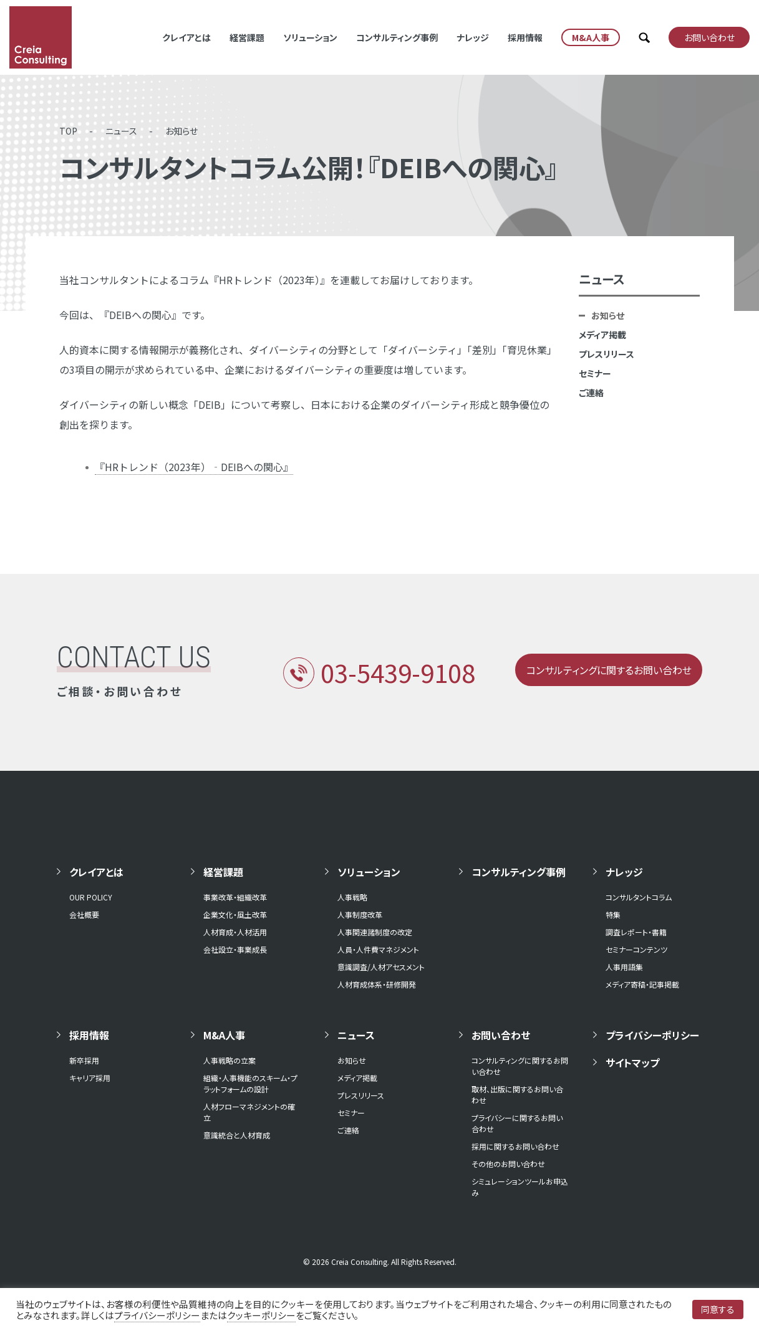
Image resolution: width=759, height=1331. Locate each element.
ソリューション (310, 37)
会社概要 (84, 914)
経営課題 (247, 37)
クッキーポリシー (261, 1315)
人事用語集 (624, 966)
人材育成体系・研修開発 (376, 984)
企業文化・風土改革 (235, 914)
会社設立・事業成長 (235, 949)
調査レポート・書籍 (636, 932)
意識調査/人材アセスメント (381, 966)
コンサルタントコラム (639, 897)
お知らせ (181, 131)
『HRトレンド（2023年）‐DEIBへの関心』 (194, 466)
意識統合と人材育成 (236, 1135)
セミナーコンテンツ (636, 949)
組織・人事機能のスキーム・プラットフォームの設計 (250, 1083)
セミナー (595, 373)
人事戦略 (352, 897)
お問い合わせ (500, 1035)
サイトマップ (632, 1062)
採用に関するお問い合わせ (515, 1146)
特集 (613, 914)
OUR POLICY (90, 897)
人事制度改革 (359, 914)
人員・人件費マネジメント (378, 949)
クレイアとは (186, 37)
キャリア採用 (89, 1077)
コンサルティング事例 (397, 37)
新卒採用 (84, 1060)
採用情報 (525, 37)
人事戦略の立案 (229, 1060)
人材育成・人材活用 (235, 932)
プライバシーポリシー (652, 1035)
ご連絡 (591, 392)
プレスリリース (606, 354)
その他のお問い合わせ (508, 1163)
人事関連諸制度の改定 (374, 932)
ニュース (121, 131)
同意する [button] (718, 1309)
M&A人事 (224, 1035)
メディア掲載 (602, 334)
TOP (68, 131)
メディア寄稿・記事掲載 (642, 984)
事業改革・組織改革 (235, 897)
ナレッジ (473, 37)
